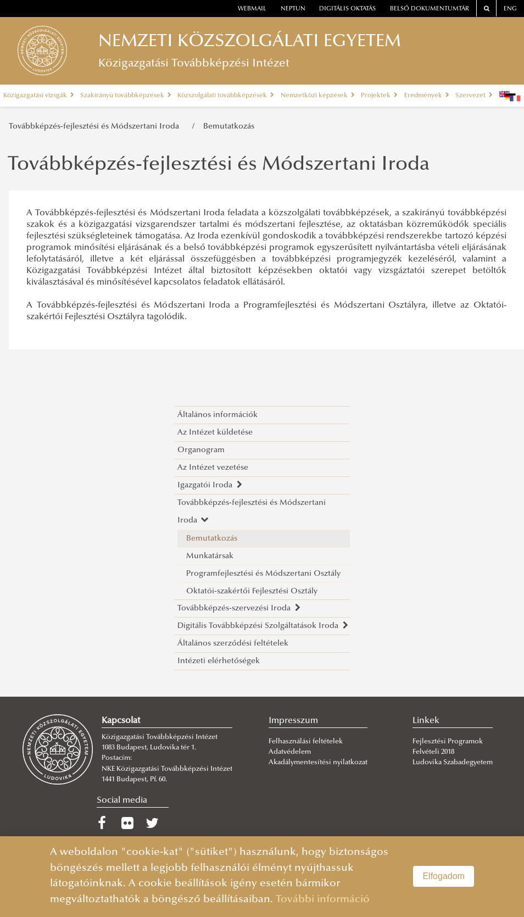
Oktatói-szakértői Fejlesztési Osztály (251, 591)
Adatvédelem (290, 752)
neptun (293, 9)
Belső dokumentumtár (429, 9)
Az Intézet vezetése (212, 468)
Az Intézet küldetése (215, 433)
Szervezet (474, 95)
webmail (252, 9)
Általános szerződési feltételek (232, 644)
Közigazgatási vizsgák (38, 95)
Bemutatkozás (228, 127)
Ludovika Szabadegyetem (452, 762)
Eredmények (426, 95)
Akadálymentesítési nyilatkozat (318, 762)
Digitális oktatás (347, 9)
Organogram (201, 450)
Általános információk (217, 415)
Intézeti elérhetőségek (218, 661)
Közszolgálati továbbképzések (225, 95)
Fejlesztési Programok (447, 741)
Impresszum (293, 720)
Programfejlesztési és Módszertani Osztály (263, 574)
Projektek (379, 95)
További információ (323, 899)
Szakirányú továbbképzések (125, 95)
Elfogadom (443, 876)
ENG (510, 9)
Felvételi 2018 (433, 752)
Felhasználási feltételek (306, 741)
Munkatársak (209, 556)
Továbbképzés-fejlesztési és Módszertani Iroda (96, 127)
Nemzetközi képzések (318, 95)
